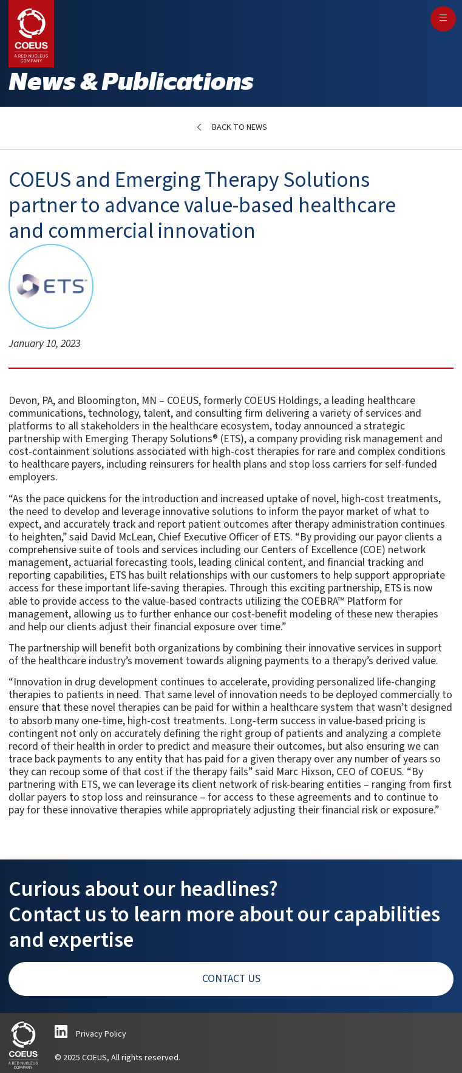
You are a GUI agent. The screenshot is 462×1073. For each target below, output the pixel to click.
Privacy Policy (101, 1034)
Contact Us (231, 978)
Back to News (239, 127)
